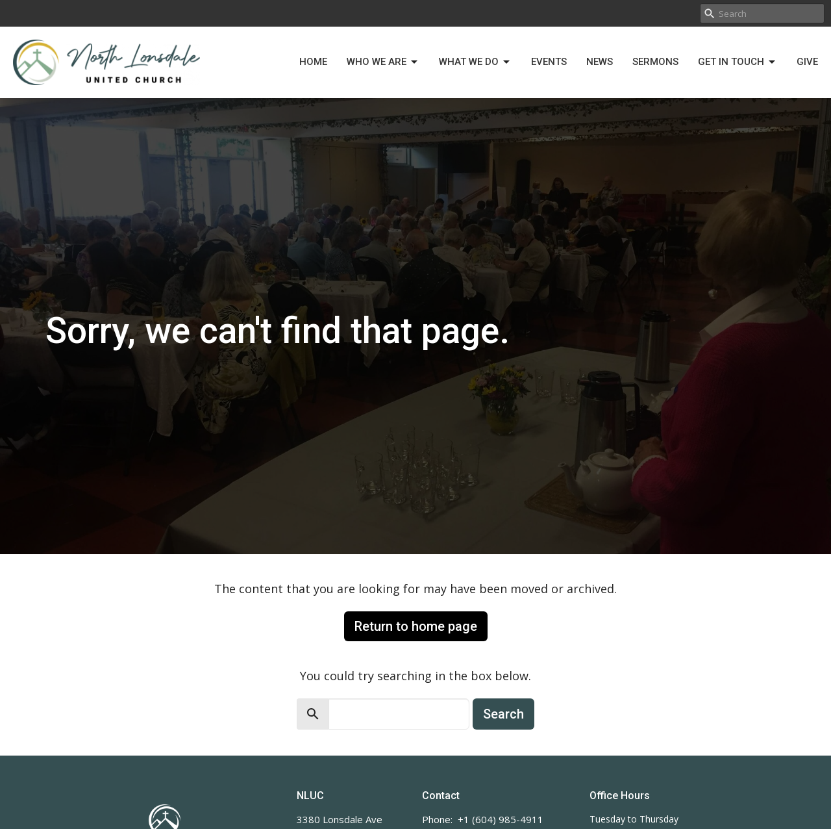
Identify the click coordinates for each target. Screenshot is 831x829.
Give (807, 62)
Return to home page (415, 626)
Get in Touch (737, 62)
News (599, 62)
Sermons (655, 62)
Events (549, 62)
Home (313, 62)
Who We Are (383, 62)
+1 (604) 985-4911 (500, 819)
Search (503, 714)
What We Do (475, 62)
